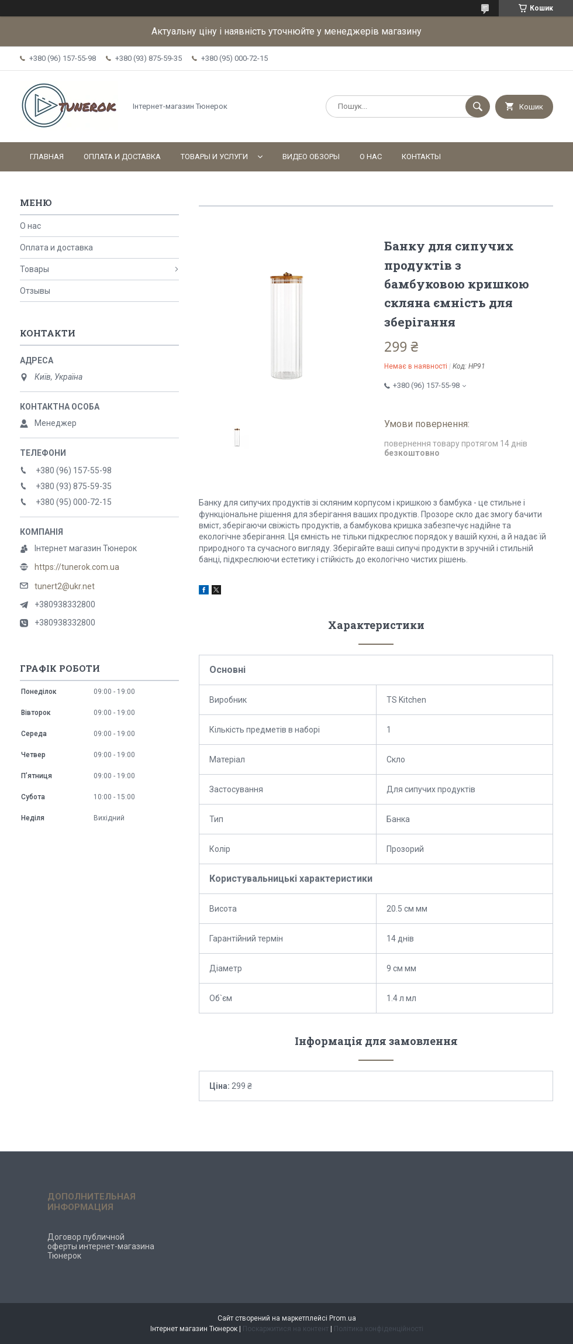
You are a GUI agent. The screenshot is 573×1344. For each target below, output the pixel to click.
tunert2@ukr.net (64, 586)
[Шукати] (477, 106)
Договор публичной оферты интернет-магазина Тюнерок (100, 1246)
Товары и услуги (214, 156)
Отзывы (35, 290)
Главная (47, 156)
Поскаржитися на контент (286, 1329)
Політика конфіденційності (378, 1329)
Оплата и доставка (122, 156)
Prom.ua (342, 1318)
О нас (371, 156)
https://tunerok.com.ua (76, 567)
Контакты (421, 156)
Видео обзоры (311, 156)
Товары (34, 269)
